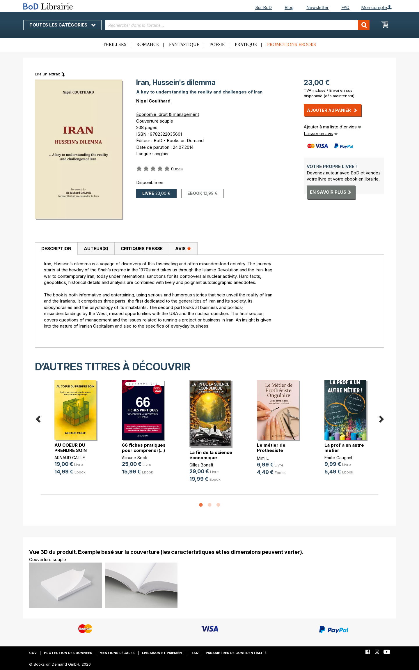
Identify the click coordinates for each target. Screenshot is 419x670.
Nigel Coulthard (153, 101)
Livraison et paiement (163, 653)
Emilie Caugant (338, 457)
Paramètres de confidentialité (236, 653)
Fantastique (184, 45)
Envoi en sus (340, 90)
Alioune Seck (134, 457)
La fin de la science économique (210, 455)
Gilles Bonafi (201, 464)
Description (56, 248)
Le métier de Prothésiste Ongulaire (271, 450)
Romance (147, 45)
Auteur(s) (96, 248)
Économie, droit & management (167, 114)
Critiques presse (142, 248)
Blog (289, 7)
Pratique (246, 45)
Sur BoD (263, 7)
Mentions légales (117, 653)
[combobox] (237, 25)
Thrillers (114, 45)
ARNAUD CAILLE (69, 457)
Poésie (217, 45)
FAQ (345, 7)
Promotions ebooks (291, 45)
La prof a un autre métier (344, 447)
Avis (183, 248)
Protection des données (68, 653)
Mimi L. (263, 458)
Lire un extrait (47, 74)
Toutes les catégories (62, 25)
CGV (33, 653)
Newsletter (317, 7)
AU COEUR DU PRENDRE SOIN (70, 447)
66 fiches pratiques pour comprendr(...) (144, 447)
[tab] (56, 248)
